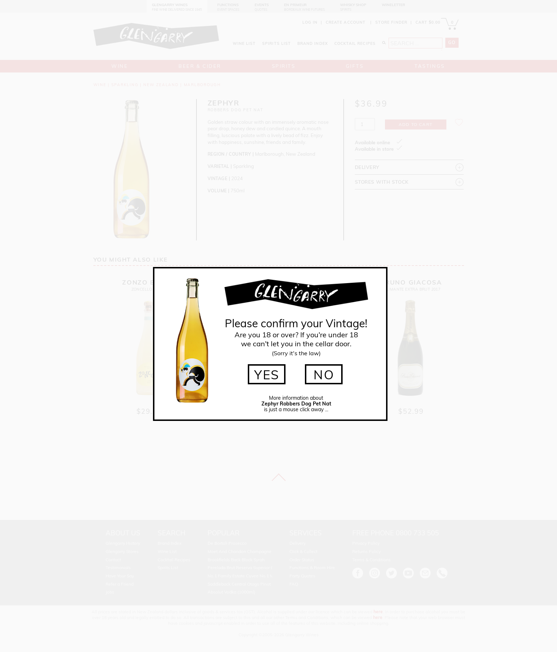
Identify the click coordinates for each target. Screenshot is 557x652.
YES (267, 375)
